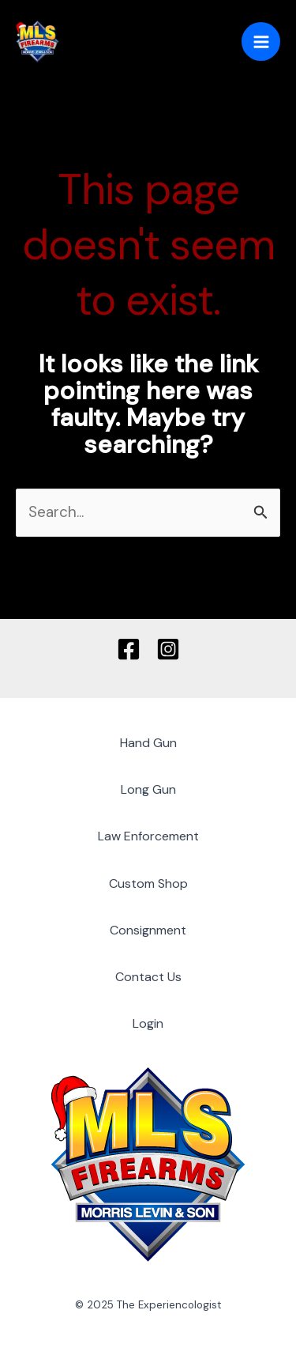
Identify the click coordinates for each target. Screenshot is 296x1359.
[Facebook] (129, 649)
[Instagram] (168, 649)
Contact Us (148, 976)
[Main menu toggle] (261, 41)
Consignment (148, 930)
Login (148, 1023)
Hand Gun (148, 742)
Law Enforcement (148, 836)
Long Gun (148, 789)
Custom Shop (148, 883)
